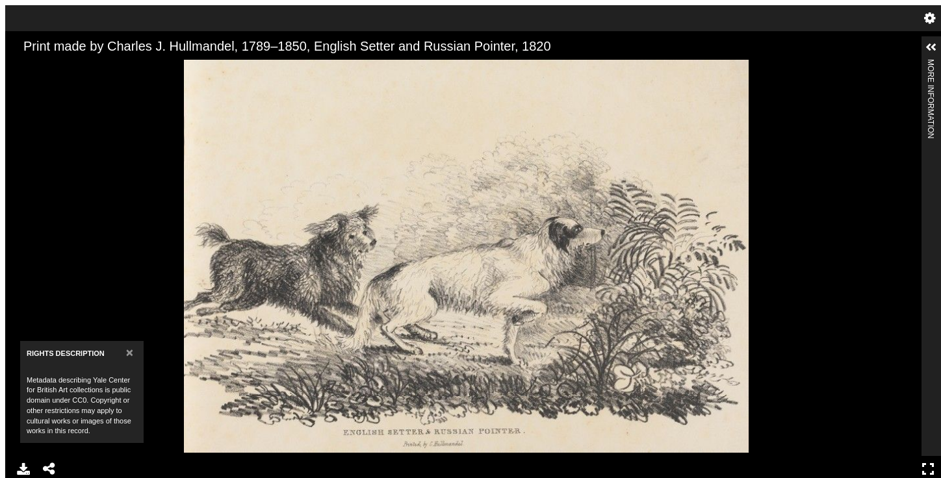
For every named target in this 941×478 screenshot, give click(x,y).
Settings (930, 18)
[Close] (129, 352)
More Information (930, 64)
